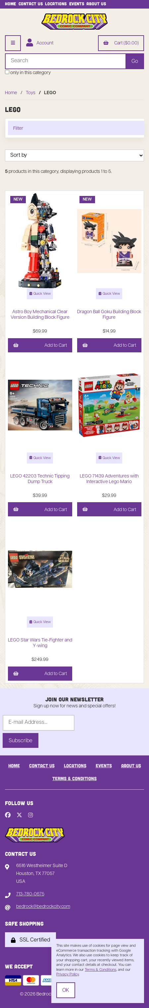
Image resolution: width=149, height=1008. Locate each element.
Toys (30, 93)
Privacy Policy (67, 974)
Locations (56, 3)
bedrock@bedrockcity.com (43, 906)
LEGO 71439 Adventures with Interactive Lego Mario (109, 479)
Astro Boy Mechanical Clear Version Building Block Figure (40, 315)
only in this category (28, 72)
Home (10, 3)
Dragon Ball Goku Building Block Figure (109, 315)
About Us (96, 3)
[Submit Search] (134, 61)
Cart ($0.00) (121, 43)
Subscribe (20, 741)
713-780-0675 (30, 894)
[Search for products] (65, 61)
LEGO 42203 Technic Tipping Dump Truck (40, 479)
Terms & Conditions (74, 778)
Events (76, 3)
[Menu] (13, 43)
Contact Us (31, 3)
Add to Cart (40, 346)
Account (39, 43)
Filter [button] (18, 128)
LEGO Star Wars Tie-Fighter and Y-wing (40, 643)
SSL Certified (30, 940)
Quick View (40, 294)
